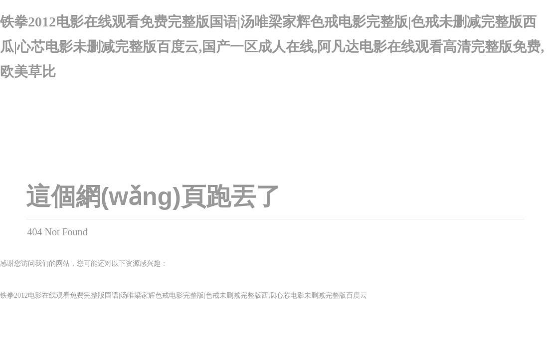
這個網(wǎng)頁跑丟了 (153, 196)
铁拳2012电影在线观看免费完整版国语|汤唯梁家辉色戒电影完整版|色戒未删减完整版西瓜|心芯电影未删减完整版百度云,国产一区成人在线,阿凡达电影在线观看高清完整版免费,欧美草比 (272, 46)
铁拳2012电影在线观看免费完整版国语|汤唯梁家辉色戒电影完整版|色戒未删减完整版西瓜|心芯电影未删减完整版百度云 (183, 295)
